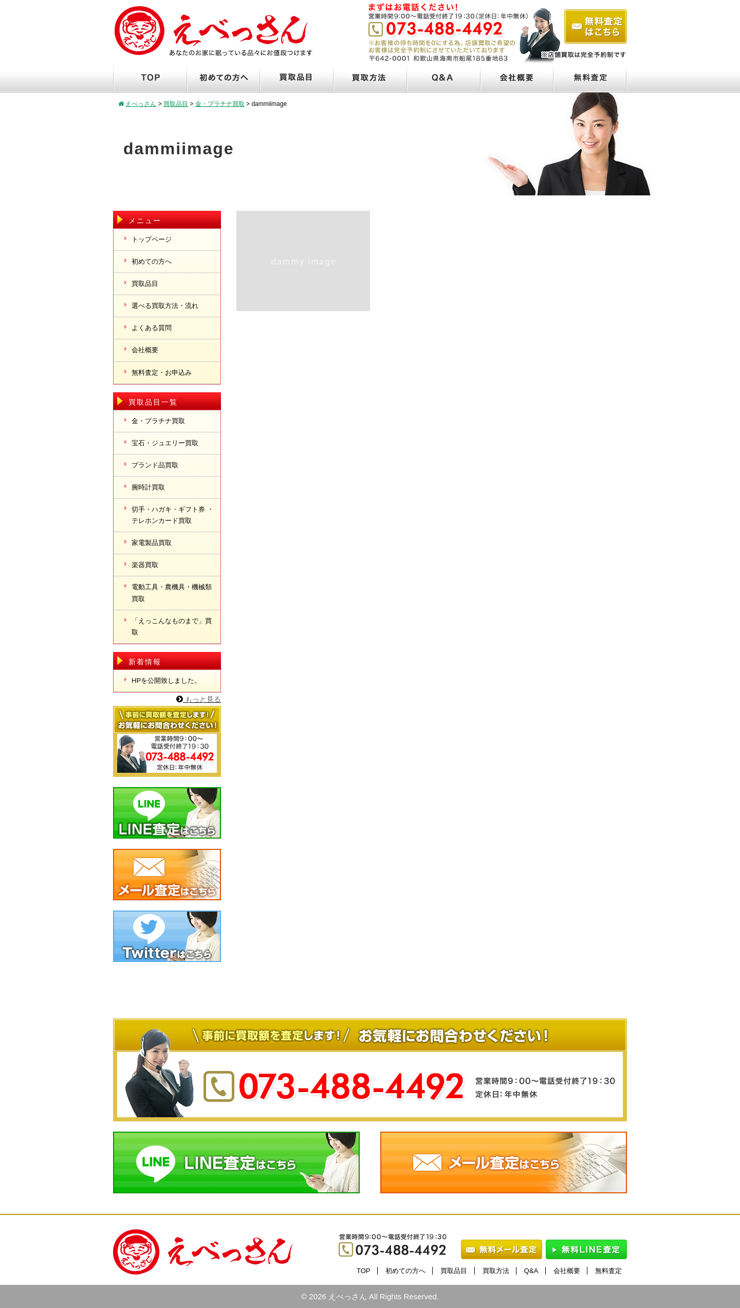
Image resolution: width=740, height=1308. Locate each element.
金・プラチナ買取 (158, 421)
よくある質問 (152, 328)
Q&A (531, 1271)
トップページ (152, 239)
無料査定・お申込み (162, 372)
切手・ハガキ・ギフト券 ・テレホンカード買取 (173, 514)
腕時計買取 (148, 487)
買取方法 (496, 1271)
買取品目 (145, 283)
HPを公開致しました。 (166, 680)
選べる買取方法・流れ (165, 306)
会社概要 (145, 350)
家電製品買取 (152, 543)
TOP (364, 1271)
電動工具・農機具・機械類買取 (172, 592)
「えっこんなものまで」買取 (172, 626)
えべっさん (347, 1296)
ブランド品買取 (155, 465)
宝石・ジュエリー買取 (165, 443)
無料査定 (608, 1271)
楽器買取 (145, 565)
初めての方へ (152, 261)
